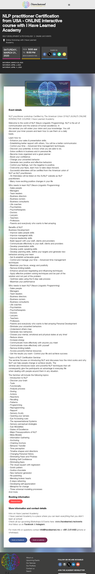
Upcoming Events (33, 560)
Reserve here (15, 501)
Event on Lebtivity (38, 540)
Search (28, 571)
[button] (69, 5)
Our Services (31, 563)
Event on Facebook (18, 540)
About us (29, 557)
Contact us (30, 568)
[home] (34, 4)
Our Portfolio (31, 566)
